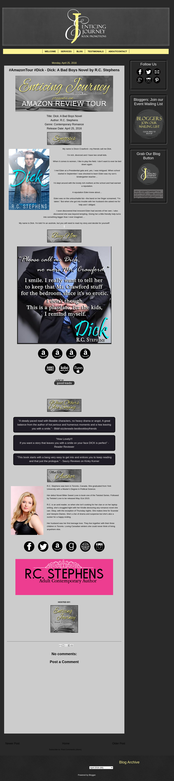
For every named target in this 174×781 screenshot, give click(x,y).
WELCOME (50, 51)
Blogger (92, 775)
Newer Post (12, 743)
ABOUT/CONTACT (118, 51)
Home (65, 743)
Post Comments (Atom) (71, 749)
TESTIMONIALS (95, 51)
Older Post (118, 743)
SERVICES (66, 51)
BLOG (79, 51)
